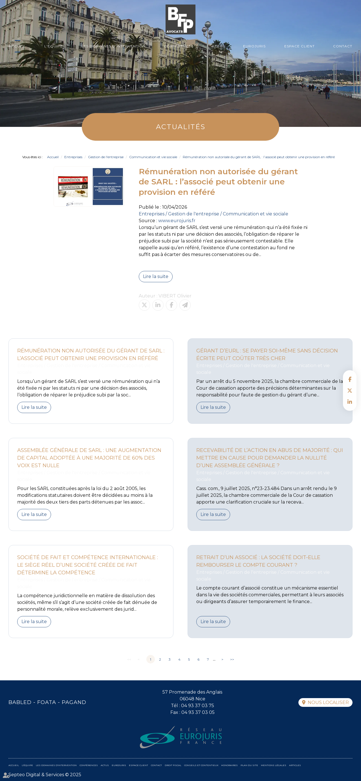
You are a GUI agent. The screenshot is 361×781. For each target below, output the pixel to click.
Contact (342, 46)
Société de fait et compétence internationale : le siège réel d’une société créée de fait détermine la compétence (87, 565)
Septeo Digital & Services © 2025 (44, 774)
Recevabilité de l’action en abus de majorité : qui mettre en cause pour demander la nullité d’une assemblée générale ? (269, 458)
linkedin (349, 401)
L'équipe (53, 46)
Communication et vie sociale (153, 157)
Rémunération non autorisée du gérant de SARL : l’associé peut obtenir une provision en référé (259, 157)
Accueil (17, 46)
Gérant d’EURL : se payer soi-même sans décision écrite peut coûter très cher (267, 354)
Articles (295, 765)
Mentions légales (273, 765)
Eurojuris (254, 46)
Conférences (178, 46)
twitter (349, 390)
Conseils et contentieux (201, 765)
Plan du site (249, 765)
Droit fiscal (173, 765)
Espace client (299, 46)
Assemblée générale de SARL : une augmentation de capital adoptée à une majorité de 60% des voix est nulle (89, 458)
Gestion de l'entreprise (106, 157)
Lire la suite (155, 276)
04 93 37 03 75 (197, 705)
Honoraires (229, 765)
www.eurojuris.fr (176, 220)
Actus (218, 46)
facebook (349, 379)
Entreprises (73, 157)
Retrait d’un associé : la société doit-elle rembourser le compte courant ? (258, 561)
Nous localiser (328, 702)
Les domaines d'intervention (114, 46)
